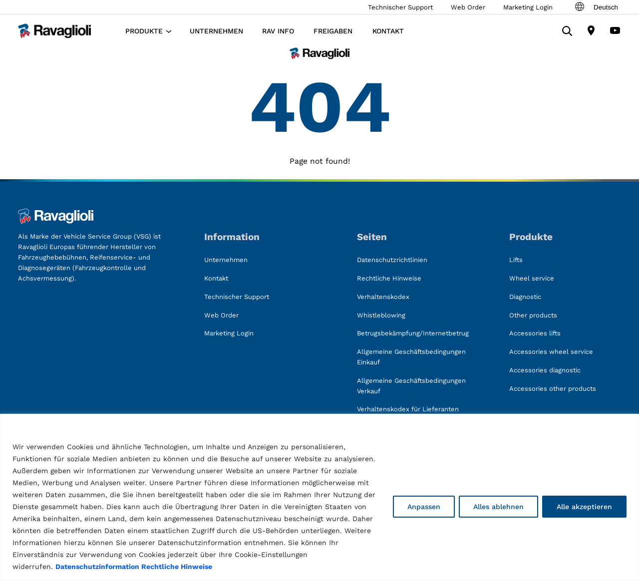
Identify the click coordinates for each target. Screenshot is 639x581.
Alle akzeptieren (584, 507)
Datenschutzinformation (97, 567)
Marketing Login (528, 7)
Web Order (468, 7)
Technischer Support (400, 7)
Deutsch (596, 6)
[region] (319, 497)
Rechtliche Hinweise (176, 567)
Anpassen (423, 507)
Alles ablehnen (498, 507)
